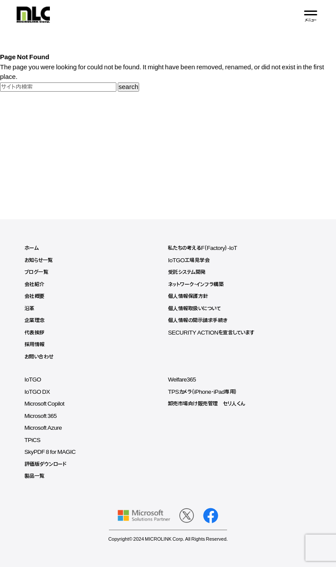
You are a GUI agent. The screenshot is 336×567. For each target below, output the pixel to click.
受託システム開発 (187, 272)
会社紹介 (34, 284)
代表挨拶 (34, 332)
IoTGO (32, 379)
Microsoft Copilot (44, 403)
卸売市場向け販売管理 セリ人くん (206, 403)
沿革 (29, 308)
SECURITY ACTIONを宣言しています (211, 332)
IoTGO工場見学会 (189, 260)
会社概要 (34, 296)
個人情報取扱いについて (194, 308)
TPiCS (32, 440)
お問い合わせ (38, 356)
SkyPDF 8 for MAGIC (50, 452)
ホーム (31, 248)
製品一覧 (34, 476)
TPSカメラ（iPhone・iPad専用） (202, 392)
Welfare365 (182, 379)
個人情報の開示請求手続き (198, 320)
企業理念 (34, 320)
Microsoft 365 (40, 416)
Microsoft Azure (43, 427)
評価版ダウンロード (45, 464)
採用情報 (34, 344)
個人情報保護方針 (188, 296)
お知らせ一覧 (38, 260)
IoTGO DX (37, 392)
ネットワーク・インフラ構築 (196, 284)
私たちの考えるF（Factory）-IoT (202, 248)
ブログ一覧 (36, 272)
